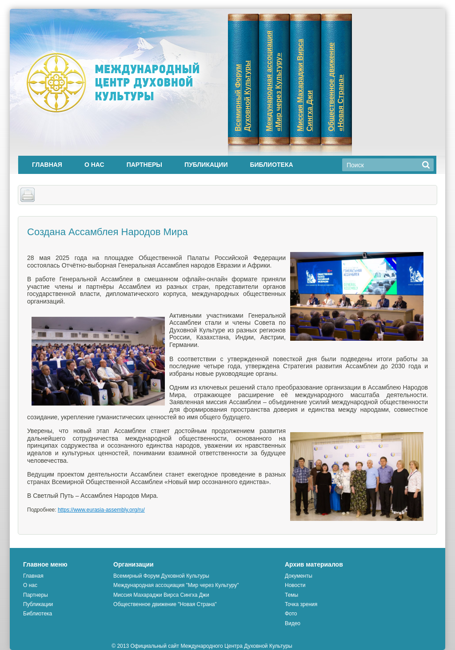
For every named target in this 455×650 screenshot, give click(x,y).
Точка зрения (301, 604)
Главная (47, 164)
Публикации (206, 164)
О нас (94, 164)
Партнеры (144, 164)
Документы (298, 576)
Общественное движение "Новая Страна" (165, 604)
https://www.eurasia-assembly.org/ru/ (101, 510)
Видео (292, 623)
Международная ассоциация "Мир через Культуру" (176, 585)
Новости (295, 585)
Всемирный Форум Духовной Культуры (161, 576)
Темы (291, 595)
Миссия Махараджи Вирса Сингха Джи (161, 595)
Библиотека (271, 164)
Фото (291, 614)
